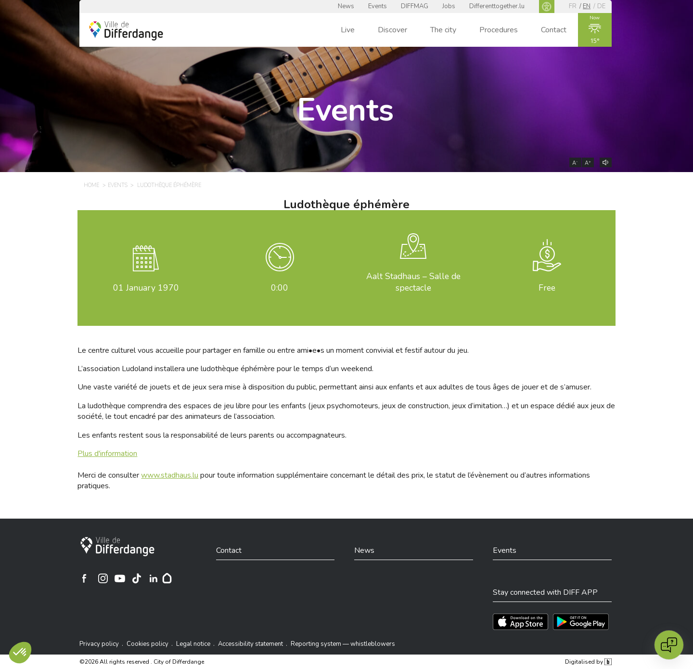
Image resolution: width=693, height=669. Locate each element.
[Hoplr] (167, 578)
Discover (392, 30)
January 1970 (146, 288)
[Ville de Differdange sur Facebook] (84, 578)
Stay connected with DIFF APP (545, 592)
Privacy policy (99, 644)
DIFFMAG (414, 6)
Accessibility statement (250, 644)
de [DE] (601, 6)
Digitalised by (588, 662)
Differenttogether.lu (497, 6)
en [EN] (586, 6)
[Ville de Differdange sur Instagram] (103, 578)
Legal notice (193, 644)
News (346, 6)
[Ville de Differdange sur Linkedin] (153, 578)
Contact (553, 30)
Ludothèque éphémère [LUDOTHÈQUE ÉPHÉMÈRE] (169, 185)
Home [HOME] (91, 185)
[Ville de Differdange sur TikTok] (136, 578)
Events (377, 6)
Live (348, 30)
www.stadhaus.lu (169, 475)
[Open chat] (668, 644)
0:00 (279, 288)
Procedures (498, 30)
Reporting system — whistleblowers (343, 644)
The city (443, 30)
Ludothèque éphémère (346, 204)
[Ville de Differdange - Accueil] (126, 30)
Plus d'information (107, 453)
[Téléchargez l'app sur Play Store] (581, 622)
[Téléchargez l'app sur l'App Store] (520, 622)
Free (547, 288)
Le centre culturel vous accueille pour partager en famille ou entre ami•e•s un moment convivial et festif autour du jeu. (273, 350)
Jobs (448, 6)
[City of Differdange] (117, 546)
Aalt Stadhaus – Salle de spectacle (413, 282)
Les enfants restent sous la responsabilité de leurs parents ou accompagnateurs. (211, 435)
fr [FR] (573, 6)
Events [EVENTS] (118, 185)
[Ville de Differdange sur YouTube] (120, 578)
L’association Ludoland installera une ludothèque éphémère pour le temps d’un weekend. (225, 368)
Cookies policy (147, 644)
